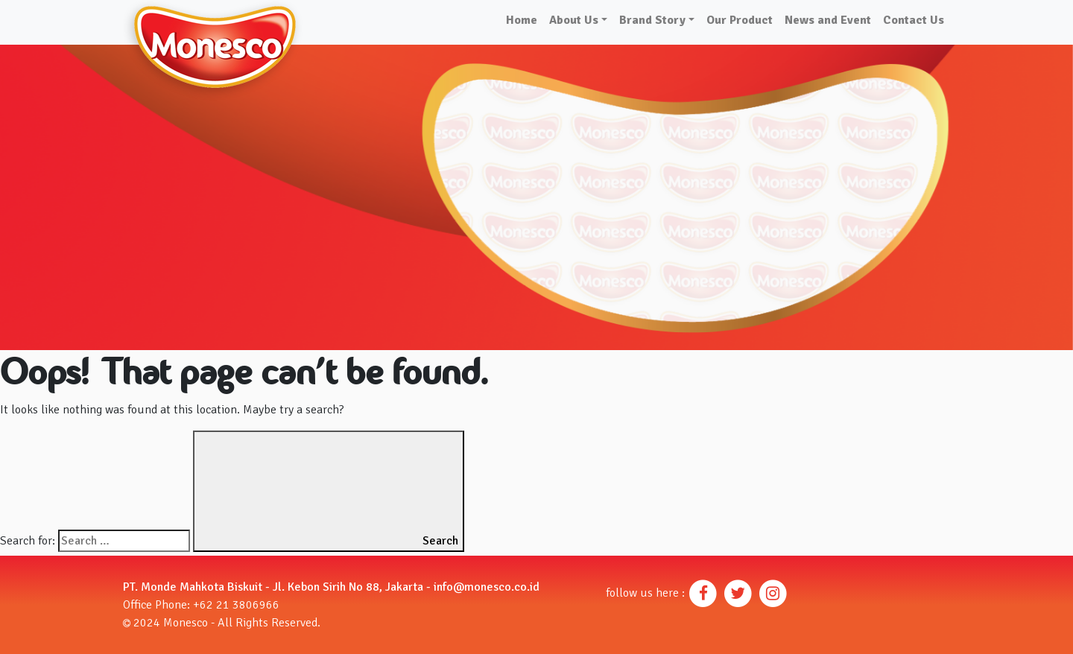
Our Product (739, 20)
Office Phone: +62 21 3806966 (201, 604)
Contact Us (913, 20)
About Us (573, 20)
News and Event (828, 20)
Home (521, 20)
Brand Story (652, 20)
